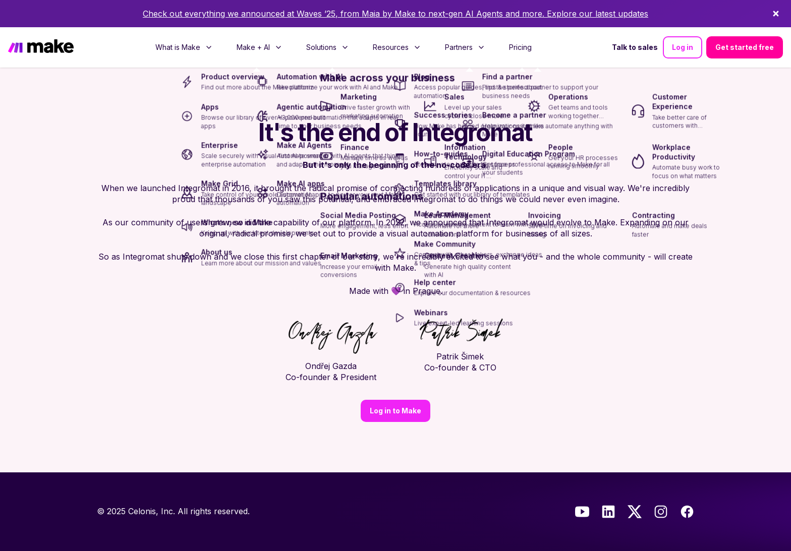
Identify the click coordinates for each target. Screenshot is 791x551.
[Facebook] (687, 512)
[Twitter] (635, 512)
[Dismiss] (776, 13)
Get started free (744, 47)
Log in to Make (395, 410)
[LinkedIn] (608, 512)
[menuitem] (183, 47)
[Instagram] (661, 512)
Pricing (520, 47)
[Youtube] (582, 512)
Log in (682, 47)
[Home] (41, 47)
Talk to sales (635, 47)
